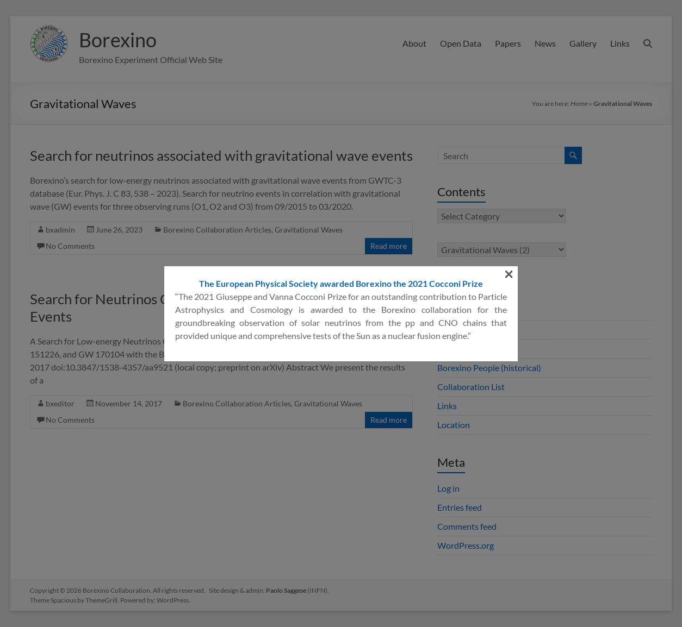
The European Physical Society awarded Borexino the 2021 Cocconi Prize (341, 165)
